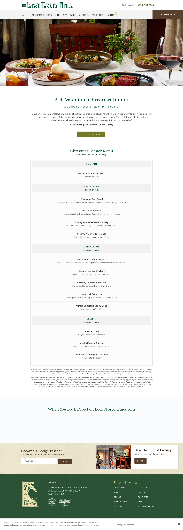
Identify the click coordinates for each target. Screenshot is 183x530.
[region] (91, 524)
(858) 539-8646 (146, 5)
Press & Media (121, 502)
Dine (57, 15)
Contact (142, 487)
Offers (117, 497)
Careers (142, 492)
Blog (140, 502)
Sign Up (64, 461)
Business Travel (146, 506)
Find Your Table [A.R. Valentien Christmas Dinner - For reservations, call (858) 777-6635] (91, 134)
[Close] (179, 524)
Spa (65, 15)
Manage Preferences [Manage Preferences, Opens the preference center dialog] (125, 524)
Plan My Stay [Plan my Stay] (168, 14)
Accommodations (42, 15)
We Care (118, 506)
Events (110, 15)
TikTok (125, 482)
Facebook (115, 482)
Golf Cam (143, 497)
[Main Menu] (23, 15)
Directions (120, 487)
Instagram (120, 482)
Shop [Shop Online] (140, 460)
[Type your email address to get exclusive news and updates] (39, 461)
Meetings (84, 15)
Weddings (97, 15)
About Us (119, 492)
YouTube (130, 482)
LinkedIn (136, 482)
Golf (72, 15)
